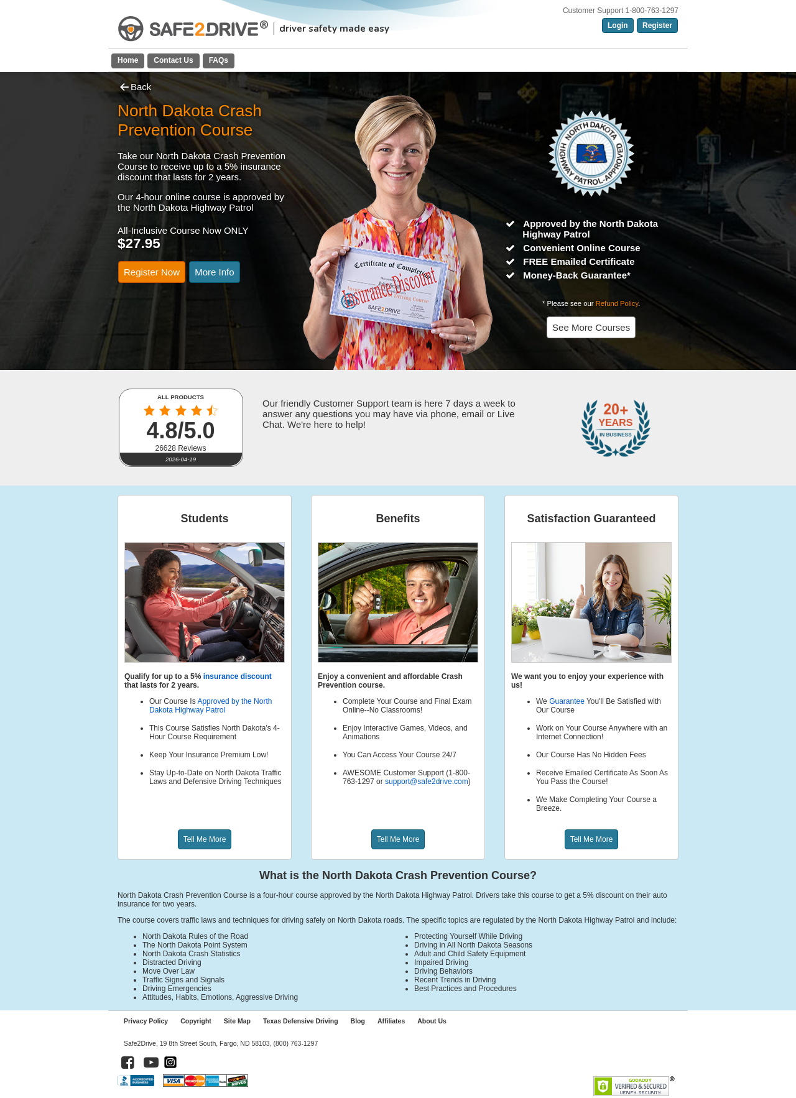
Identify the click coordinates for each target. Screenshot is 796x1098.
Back (134, 86)
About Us (432, 1021)
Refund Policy (617, 303)
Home (128, 60)
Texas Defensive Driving (300, 1021)
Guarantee (567, 701)
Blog (358, 1021)
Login (618, 25)
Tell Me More (204, 839)
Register (657, 25)
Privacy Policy (146, 1021)
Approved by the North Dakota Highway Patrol (210, 705)
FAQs (218, 60)
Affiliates (391, 1021)
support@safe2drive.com (426, 781)
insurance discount (237, 676)
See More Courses (591, 327)
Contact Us (173, 60)
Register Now (152, 272)
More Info (214, 272)
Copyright (195, 1021)
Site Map (237, 1021)
